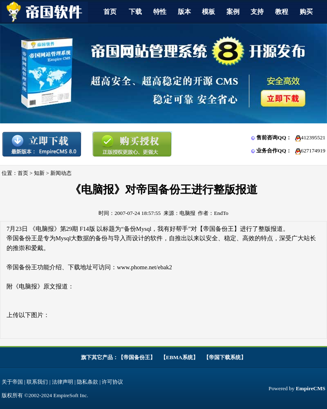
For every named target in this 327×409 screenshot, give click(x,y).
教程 (281, 11)
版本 (184, 11)
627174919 (313, 151)
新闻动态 (61, 173)
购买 (306, 11)
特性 (159, 11)
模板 (208, 11)
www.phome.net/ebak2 (144, 267)
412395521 (313, 137)
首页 (109, 11)
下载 (135, 11)
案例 (233, 11)
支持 (257, 11)
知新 (39, 173)
